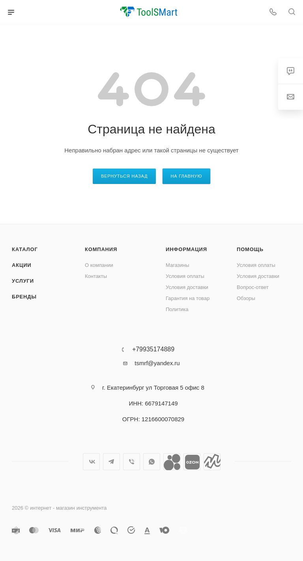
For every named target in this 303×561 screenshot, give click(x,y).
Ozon (191, 461)
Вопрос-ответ (253, 287)
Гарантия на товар (187, 298)
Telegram (111, 461)
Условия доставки (187, 287)
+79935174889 (153, 349)
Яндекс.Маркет (212, 461)
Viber (131, 461)
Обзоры (246, 298)
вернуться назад (124, 176)
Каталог (25, 249)
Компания (101, 249)
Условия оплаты (185, 276)
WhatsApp (151, 461)
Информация (186, 249)
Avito (171, 461)
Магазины (177, 265)
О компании (99, 265)
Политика (177, 309)
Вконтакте (91, 461)
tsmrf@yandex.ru (157, 363)
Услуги (23, 281)
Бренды (24, 297)
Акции (22, 265)
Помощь (250, 249)
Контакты (96, 276)
